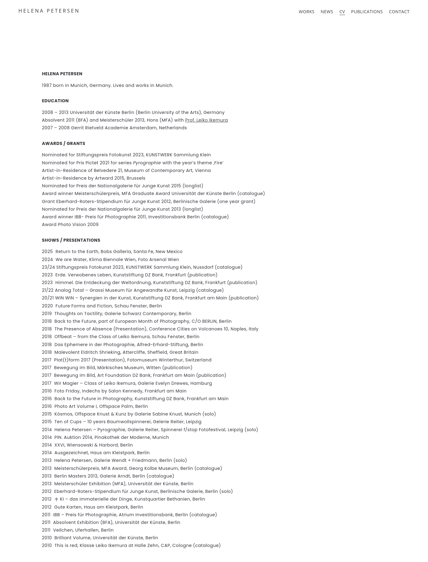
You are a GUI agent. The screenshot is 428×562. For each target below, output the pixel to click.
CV (342, 11)
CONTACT (399, 11)
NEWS (327, 11)
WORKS (307, 11)
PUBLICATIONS (367, 11)
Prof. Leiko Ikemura (206, 120)
